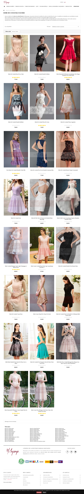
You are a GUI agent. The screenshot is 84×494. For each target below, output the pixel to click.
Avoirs (24, 479)
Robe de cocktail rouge (9, 429)
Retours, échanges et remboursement (50, 479)
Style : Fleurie (15, 32)
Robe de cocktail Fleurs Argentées (68, 122)
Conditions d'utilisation (67, 481)
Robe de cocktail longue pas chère (61, 436)
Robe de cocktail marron (35, 431)
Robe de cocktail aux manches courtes (37, 441)
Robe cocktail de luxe (34, 439)
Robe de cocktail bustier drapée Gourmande (68, 170)
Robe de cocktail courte (34, 433)
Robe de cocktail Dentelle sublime (42, 74)
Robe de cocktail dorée (34, 430)
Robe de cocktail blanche (35, 429)
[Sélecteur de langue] (65, 3)
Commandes (25, 477)
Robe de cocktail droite (9, 434)
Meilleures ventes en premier (65, 27)
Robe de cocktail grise (9, 431)
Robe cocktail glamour (9, 440)
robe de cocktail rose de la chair (16, 74)
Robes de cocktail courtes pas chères (12, 437)
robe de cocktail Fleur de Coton (42, 122)
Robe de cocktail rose (59, 431)
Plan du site (45, 483)
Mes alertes (25, 485)
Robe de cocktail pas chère (35, 436)
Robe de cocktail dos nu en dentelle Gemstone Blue (41, 170)
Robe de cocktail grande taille (61, 433)
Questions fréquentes (47, 481)
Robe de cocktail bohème (10, 438)
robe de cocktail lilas (16, 218)
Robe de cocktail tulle (9, 435)
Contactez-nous (66, 475)
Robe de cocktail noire (59, 429)
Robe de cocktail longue (9, 433)
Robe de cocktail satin (9, 436)
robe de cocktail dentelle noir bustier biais (68, 266)
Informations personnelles (28, 475)
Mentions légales (66, 483)
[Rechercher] (36, 3)
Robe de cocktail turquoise (10, 432)
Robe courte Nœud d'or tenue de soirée (42, 314)
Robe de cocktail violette (60, 432)
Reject (44, 492)
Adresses (24, 481)
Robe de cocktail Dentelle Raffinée (16, 122)
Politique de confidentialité (68, 479)
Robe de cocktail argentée (60, 430)
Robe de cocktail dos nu (59, 440)
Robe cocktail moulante (60, 439)
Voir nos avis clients (7, 482)
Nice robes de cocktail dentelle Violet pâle (15, 170)
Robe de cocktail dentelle (35, 435)
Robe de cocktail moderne (60, 438)
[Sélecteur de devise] (62, 3)
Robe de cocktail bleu (9, 430)
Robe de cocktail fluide (59, 437)
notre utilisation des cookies (64, 490)
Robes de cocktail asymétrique (36, 434)
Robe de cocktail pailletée (35, 438)
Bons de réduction (26, 483)
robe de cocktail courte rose (15, 314)
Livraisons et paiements (48, 477)
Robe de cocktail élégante (10, 439)
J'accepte (39, 492)
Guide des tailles (46, 475)
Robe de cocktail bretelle (60, 441)
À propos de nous (66, 477)
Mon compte (26, 473)
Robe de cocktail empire (60, 434)
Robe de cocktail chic (34, 440)
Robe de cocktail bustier (9, 441)
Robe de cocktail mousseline (60, 435)
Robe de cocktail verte (34, 432)
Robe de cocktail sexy (34, 437)
